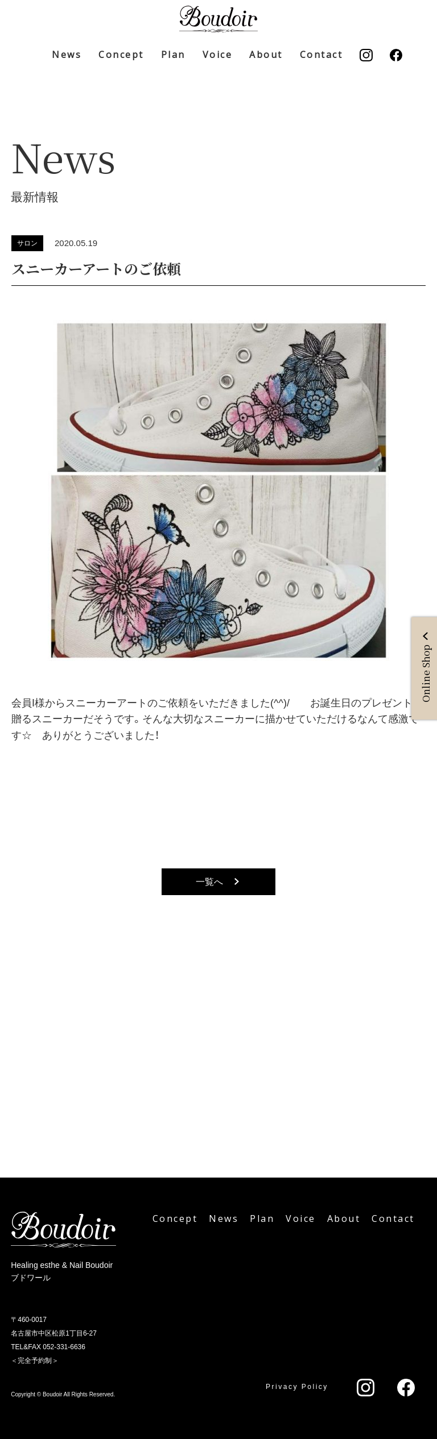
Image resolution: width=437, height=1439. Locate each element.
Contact (321, 54)
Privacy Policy (297, 1387)
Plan (173, 54)
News (66, 54)
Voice (218, 54)
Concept (121, 54)
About (266, 54)
